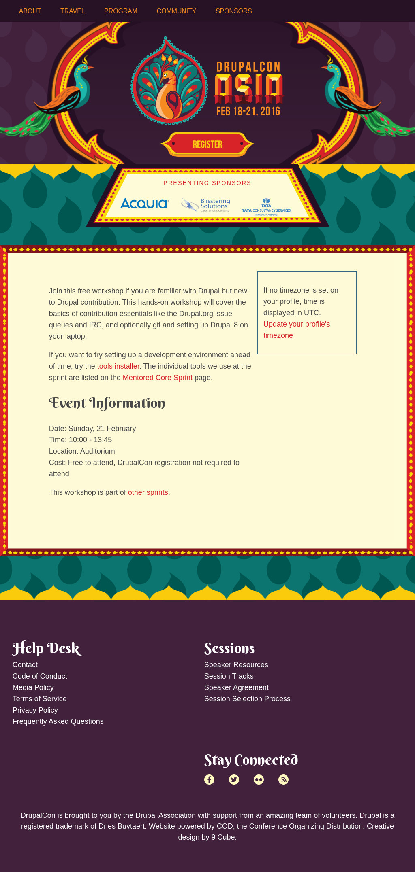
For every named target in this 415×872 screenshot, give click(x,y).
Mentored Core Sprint (158, 377)
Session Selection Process (247, 699)
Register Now (207, 144)
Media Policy (33, 687)
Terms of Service (40, 699)
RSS (283, 779)
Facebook (209, 779)
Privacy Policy (35, 710)
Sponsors (234, 11)
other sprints (148, 492)
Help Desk (46, 648)
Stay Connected (251, 759)
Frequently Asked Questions (58, 721)
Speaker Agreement (236, 687)
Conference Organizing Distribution (306, 826)
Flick (259, 779)
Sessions (229, 648)
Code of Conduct (40, 676)
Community (177, 11)
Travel (72, 11)
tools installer (118, 366)
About (30, 11)
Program (120, 11)
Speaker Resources (236, 665)
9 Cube (223, 837)
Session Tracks (229, 676)
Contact (25, 665)
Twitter (234, 779)
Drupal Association (165, 815)
